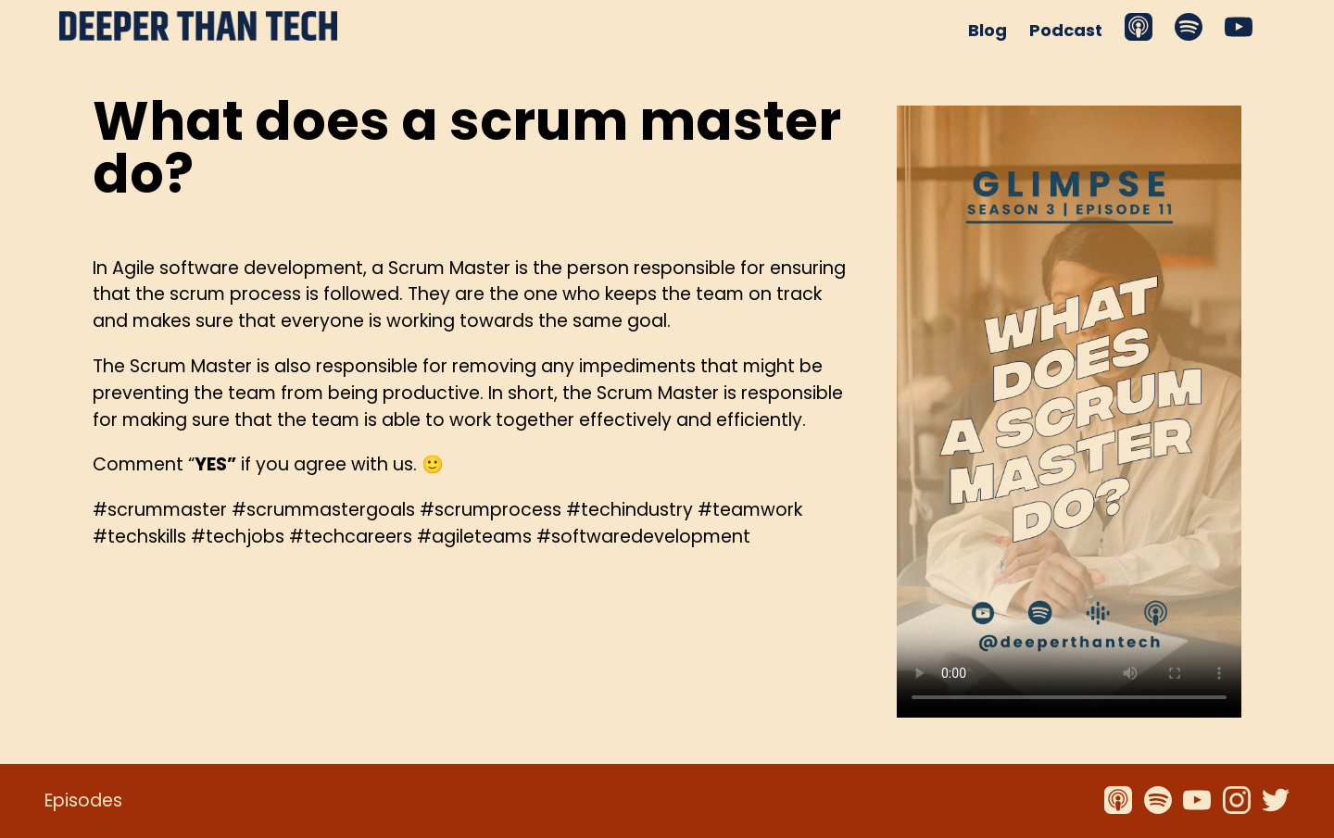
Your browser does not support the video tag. (1069, 412)
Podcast (1065, 30)
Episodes (83, 800)
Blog (987, 30)
